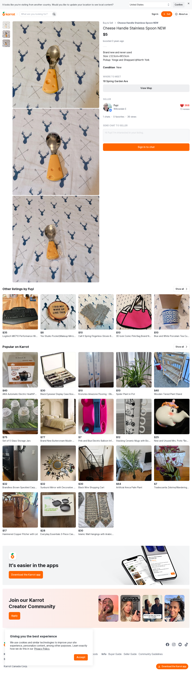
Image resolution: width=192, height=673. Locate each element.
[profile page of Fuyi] (107, 107)
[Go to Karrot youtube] (180, 644)
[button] (181, 289)
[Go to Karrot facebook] (167, 644)
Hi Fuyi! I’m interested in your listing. (146, 135)
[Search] (54, 14)
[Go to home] (9, 14)
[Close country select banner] (188, 3)
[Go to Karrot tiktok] (186, 644)
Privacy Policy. (42, 648)
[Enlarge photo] (56, 64)
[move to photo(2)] (6, 34)
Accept (80, 657)
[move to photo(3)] (6, 43)
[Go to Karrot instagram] (174, 644)
